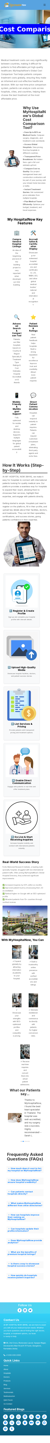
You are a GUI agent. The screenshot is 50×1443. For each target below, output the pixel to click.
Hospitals (7, 1366)
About (6, 1362)
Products (7, 1373)
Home (6, 1358)
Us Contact (8, 1396)
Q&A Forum (8, 1392)
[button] (21, 1133)
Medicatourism (9, 1389)
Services (7, 1381)
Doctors (7, 1369)
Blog (5, 1377)
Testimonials (8, 1385)
